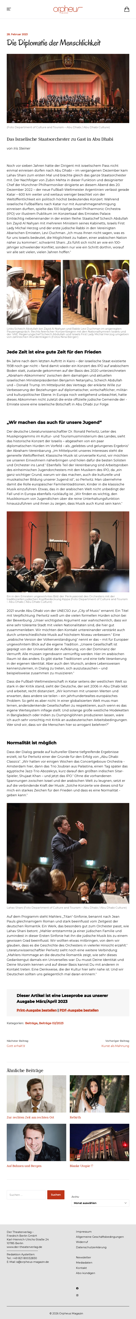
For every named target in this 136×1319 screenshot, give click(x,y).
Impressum (84, 1231)
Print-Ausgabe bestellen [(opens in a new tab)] (37, 1010)
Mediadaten (84, 1262)
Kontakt (81, 1268)
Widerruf (82, 1242)
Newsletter (83, 1257)
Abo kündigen (85, 1273)
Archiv (75, 1197)
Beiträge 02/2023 (51, 1023)
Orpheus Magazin (71, 1313)
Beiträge (31, 1023)
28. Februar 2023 (17, 34)
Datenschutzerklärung (91, 1247)
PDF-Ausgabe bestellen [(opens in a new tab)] (79, 1010)
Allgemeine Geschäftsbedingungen (100, 1236)
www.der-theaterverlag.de (24, 1247)
